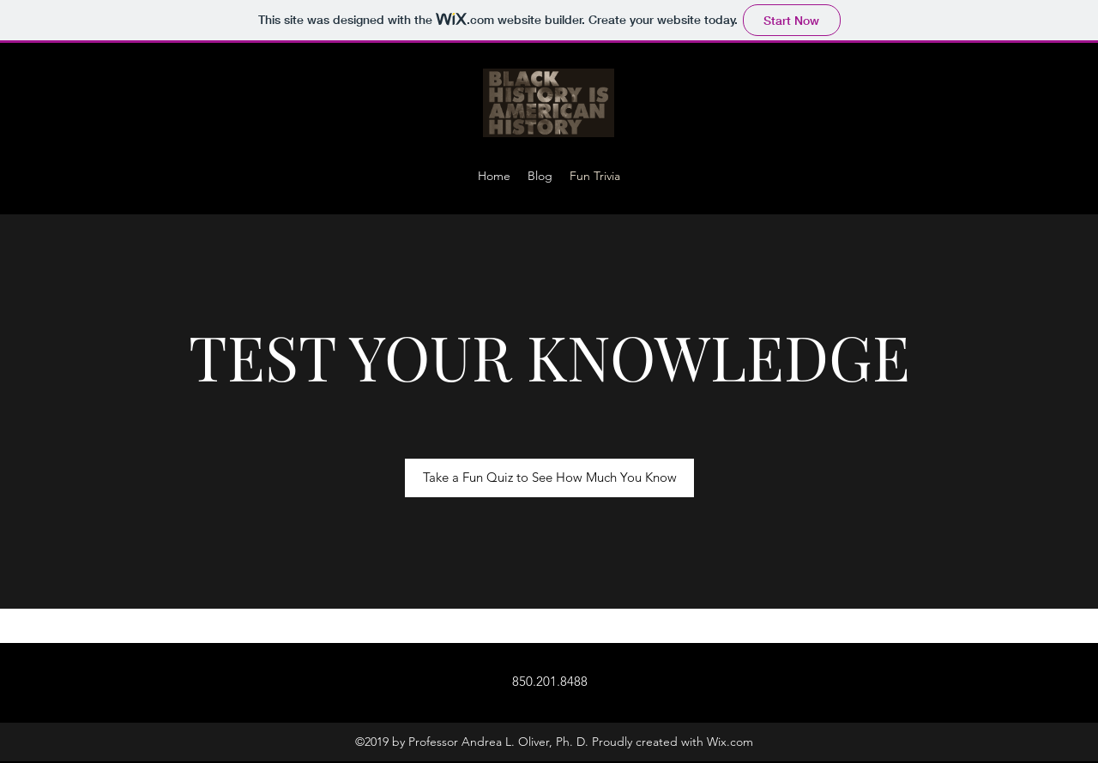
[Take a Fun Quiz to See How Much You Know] (549, 478)
